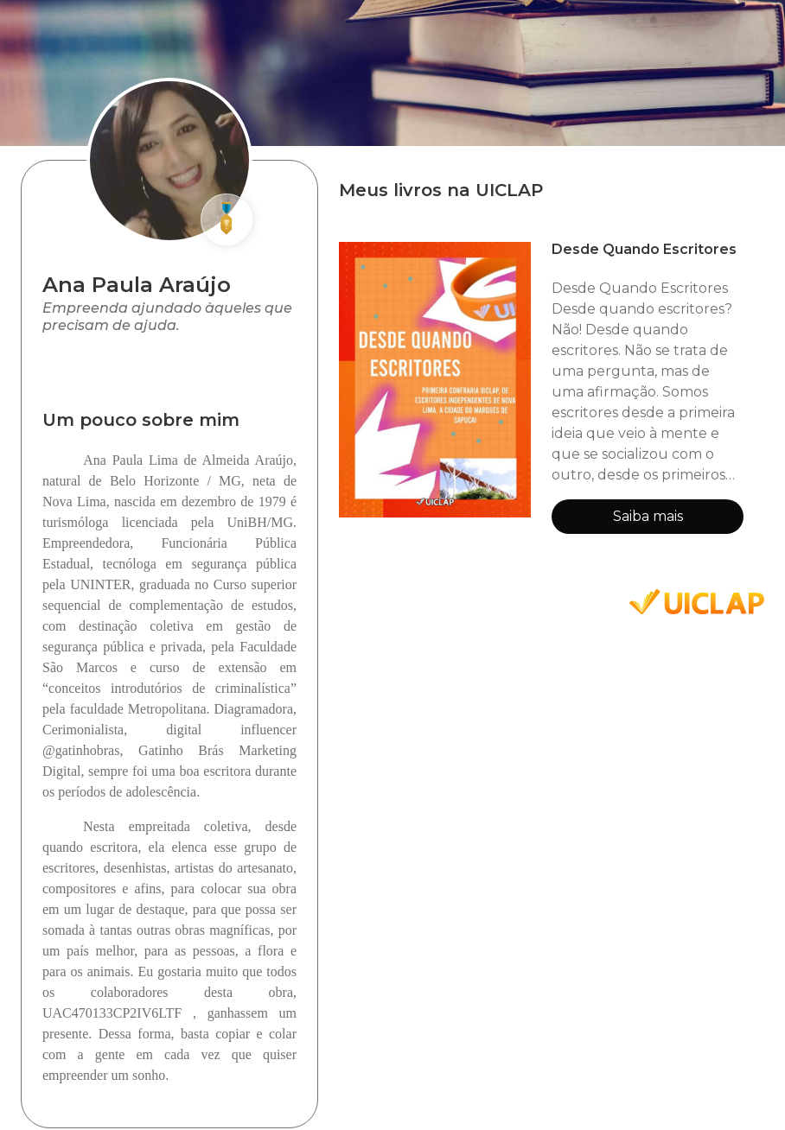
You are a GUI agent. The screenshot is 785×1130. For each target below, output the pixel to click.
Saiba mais (648, 516)
